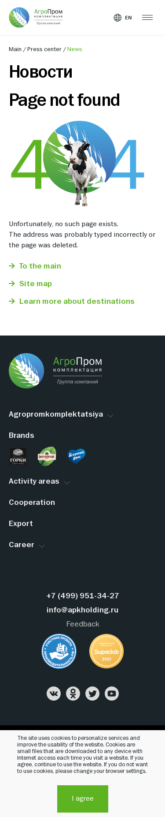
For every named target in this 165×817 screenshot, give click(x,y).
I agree (83, 799)
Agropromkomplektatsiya (56, 414)
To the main (40, 266)
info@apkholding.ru (82, 610)
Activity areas (34, 481)
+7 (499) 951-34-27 (82, 596)
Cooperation (32, 503)
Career (21, 545)
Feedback (82, 624)
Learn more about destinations (77, 301)
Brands (21, 436)
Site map (35, 284)
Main (16, 49)
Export (21, 524)
